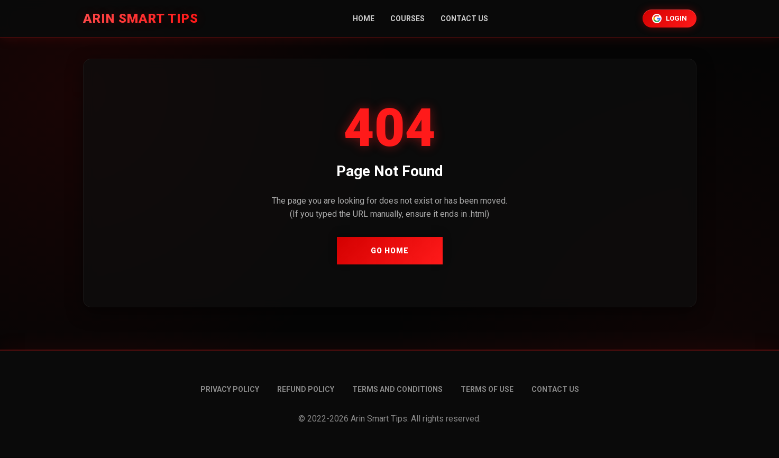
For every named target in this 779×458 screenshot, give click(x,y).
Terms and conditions (397, 389)
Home (363, 18)
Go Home (390, 250)
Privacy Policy (229, 389)
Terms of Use (487, 389)
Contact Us (464, 18)
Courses (407, 18)
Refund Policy (305, 389)
